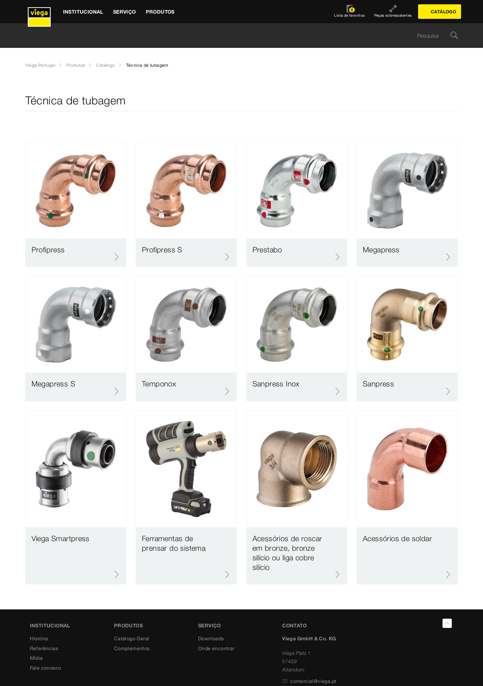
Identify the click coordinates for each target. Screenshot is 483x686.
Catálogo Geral (132, 638)
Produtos (75, 65)
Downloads (211, 638)
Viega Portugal (40, 65)
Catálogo (105, 65)
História (39, 638)
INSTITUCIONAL (50, 625)
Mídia (36, 658)
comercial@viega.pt (309, 681)
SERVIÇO (209, 625)
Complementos (132, 648)
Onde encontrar (216, 648)
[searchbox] (236, 35)
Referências (44, 648)
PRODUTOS (128, 625)
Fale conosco (45, 668)
